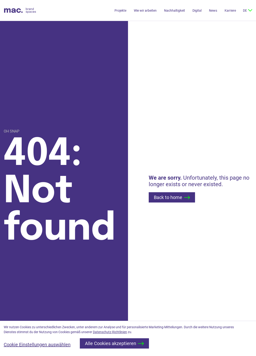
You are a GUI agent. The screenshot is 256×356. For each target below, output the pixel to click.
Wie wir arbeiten (145, 10)
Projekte (120, 10)
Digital (197, 10)
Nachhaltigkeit (174, 10)
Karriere (230, 10)
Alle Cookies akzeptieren (114, 343)
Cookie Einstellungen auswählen (37, 344)
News (213, 10)
